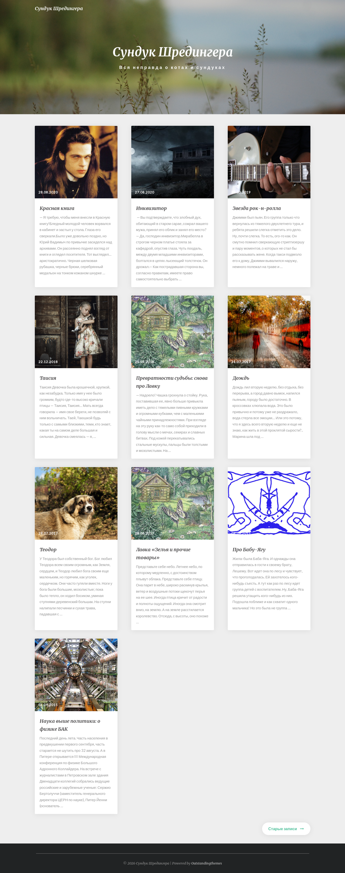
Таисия (48, 378)
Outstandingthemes (206, 863)
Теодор (48, 549)
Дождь (241, 378)
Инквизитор (151, 208)
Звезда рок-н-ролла (257, 208)
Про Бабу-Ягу (249, 549)
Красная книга (57, 208)
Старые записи (286, 828)
